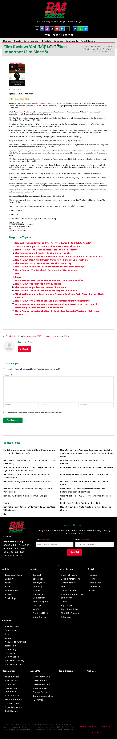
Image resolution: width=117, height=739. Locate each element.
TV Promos (38, 700)
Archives (43, 45)
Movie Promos (40, 680)
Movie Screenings (41, 684)
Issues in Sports (40, 601)
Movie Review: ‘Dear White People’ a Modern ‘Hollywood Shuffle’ (49, 280)
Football (37, 590)
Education (10, 684)
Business (58, 41)
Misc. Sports (39, 605)
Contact (7, 536)
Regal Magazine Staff (43, 696)
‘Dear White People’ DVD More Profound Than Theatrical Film (47, 246)
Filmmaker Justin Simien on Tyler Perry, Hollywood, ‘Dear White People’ (53, 243)
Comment (7, 375)
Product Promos (41, 692)
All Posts (24, 349)
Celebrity (9, 579)
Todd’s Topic (11, 598)
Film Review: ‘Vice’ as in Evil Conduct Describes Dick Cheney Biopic (50, 266)
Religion (8, 586)
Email (82, 539)
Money (8, 638)
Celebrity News (68, 582)
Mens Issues (95, 582)
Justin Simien (40, 104)
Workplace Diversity (14, 660)
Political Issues (12, 676)
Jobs (7, 634)
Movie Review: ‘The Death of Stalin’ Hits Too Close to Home (46, 249)
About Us (55, 45)
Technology (10, 649)
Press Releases (40, 688)
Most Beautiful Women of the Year (72, 596)
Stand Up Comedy (70, 613)
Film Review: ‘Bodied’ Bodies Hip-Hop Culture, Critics (43, 253)
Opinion (7, 41)
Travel (92, 590)
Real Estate (10, 645)
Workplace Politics (14, 664)
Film (103, 47)
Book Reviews (11, 680)
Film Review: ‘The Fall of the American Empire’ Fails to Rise (46, 290)
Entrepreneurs (11, 630)
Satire (109, 47)
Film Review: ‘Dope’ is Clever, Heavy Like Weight (40, 287)
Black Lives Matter (14, 575)
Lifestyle (46, 41)
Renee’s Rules (11, 590)
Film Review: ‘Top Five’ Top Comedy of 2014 (38, 283)
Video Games (39, 617)
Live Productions (69, 590)
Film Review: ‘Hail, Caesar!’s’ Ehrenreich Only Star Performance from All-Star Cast (59, 256)
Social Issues (11, 711)
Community (72, 41)
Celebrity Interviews (70, 579)
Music (64, 601)
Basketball (38, 579)
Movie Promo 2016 (41, 676)
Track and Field (40, 613)
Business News (12, 626)
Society (8, 594)
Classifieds (96, 732)
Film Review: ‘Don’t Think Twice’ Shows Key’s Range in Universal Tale (51, 260)
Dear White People (22, 112)
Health (92, 579)
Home (83, 726)
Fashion (93, 575)
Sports (17, 41)
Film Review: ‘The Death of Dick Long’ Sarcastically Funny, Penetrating (52, 300)
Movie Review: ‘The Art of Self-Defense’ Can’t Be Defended (46, 270)
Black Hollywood (69, 575)
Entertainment (31, 41)
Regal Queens (88, 41)
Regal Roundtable (69, 609)
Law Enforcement (13, 699)
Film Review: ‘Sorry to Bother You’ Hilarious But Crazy (43, 263)
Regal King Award (13, 707)
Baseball (37, 575)
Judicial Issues (12, 695)
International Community (11, 690)
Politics (8, 582)
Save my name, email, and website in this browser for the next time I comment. (35, 413)
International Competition (39, 596)
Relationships (95, 586)
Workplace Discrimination (12, 655)
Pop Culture (66, 605)
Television (66, 617)
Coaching (38, 586)
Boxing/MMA (39, 582)
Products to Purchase (15, 642)
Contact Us (106, 726)
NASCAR (37, 609)
